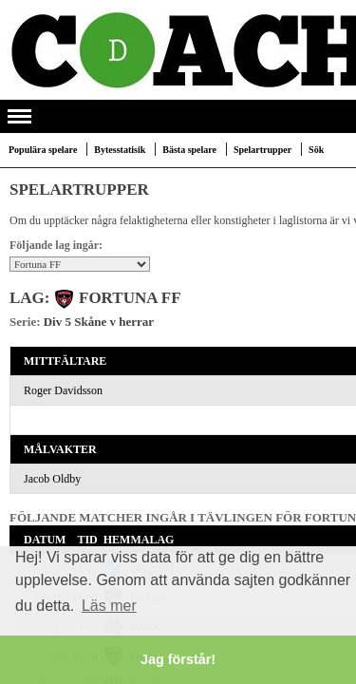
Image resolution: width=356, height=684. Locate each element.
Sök (316, 149)
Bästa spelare (189, 149)
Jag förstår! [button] (178, 659)
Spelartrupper (262, 149)
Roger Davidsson (63, 390)
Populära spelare (43, 149)
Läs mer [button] (109, 606)
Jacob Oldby (52, 478)
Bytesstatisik (119, 149)
